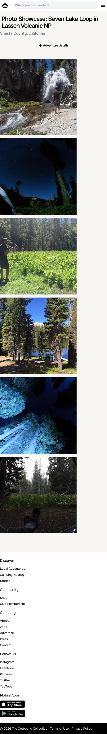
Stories (5, 581)
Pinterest (6, 674)
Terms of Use (59, 729)
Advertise (7, 633)
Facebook (7, 668)
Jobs (3, 627)
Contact (5, 645)
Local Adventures (12, 569)
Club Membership (12, 604)
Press (4, 639)
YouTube (6, 686)
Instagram (7, 662)
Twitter (5, 680)
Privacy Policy (82, 729)
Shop (3, 598)
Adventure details (53, 45)
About (4, 621)
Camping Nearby (12, 575)
